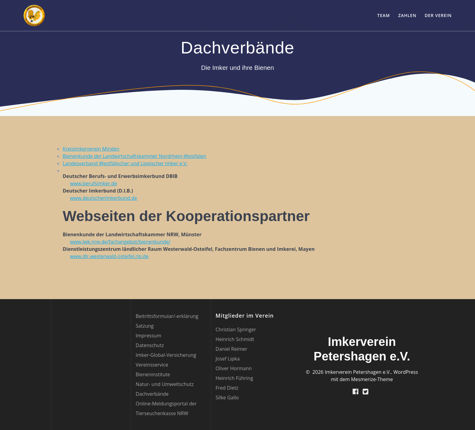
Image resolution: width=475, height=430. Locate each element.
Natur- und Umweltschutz (165, 384)
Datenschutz (150, 345)
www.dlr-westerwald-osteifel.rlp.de (109, 256)
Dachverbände (152, 394)
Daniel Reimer (231, 349)
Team (383, 15)
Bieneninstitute (153, 374)
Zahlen (407, 15)
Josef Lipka (228, 358)
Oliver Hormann (234, 368)
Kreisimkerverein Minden (91, 148)
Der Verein (438, 15)
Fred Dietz (227, 387)
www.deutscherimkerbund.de (103, 198)
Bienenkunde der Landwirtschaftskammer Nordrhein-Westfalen (134, 156)
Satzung (145, 325)
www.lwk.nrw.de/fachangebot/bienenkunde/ (120, 241)
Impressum (148, 335)
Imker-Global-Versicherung (166, 355)
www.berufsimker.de (93, 183)
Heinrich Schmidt (235, 339)
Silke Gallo (227, 397)
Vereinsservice (152, 364)
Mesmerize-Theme (372, 379)
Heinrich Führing (234, 378)
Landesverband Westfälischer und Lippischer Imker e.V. (125, 163)
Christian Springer (236, 329)
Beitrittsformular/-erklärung (167, 316)
